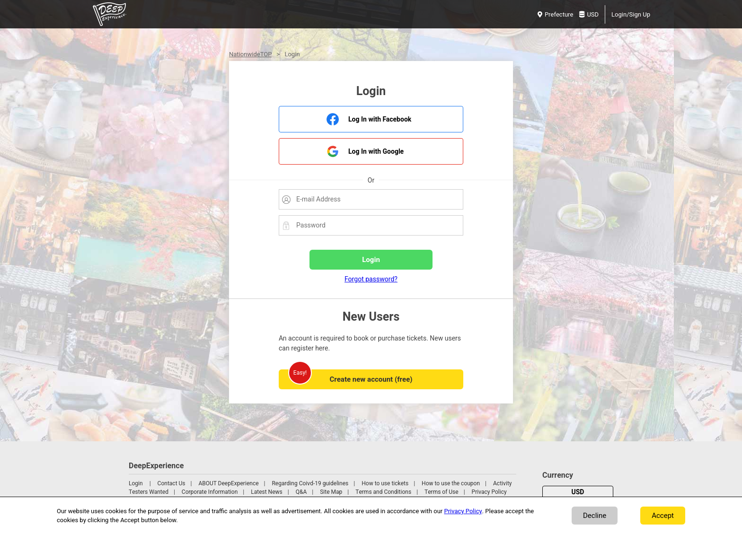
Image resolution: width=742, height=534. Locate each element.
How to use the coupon (451, 483)
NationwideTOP (250, 54)
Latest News (267, 492)
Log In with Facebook (379, 119)
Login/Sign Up (630, 14)
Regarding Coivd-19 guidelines (310, 483)
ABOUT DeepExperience (228, 483)
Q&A (301, 492)
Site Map (331, 492)
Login (136, 483)
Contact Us (172, 483)
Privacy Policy (489, 492)
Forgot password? (371, 279)
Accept (663, 515)
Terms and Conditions (383, 492)
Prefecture (555, 14)
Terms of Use (441, 492)
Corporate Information (210, 492)
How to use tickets (385, 483)
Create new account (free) (370, 379)
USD (589, 14)
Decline (594, 515)
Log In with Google (376, 152)
